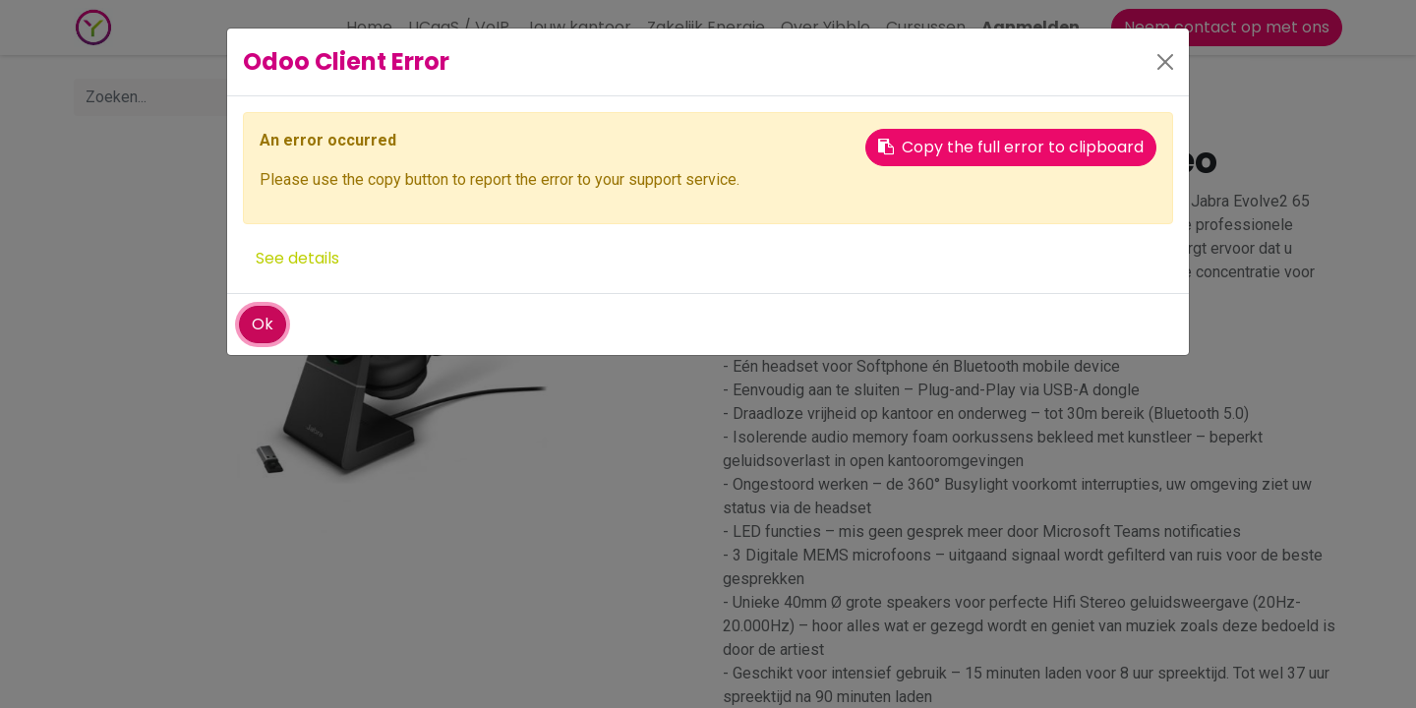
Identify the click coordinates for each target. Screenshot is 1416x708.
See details (297, 258)
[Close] (1165, 62)
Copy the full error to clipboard (1011, 147)
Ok (262, 324)
